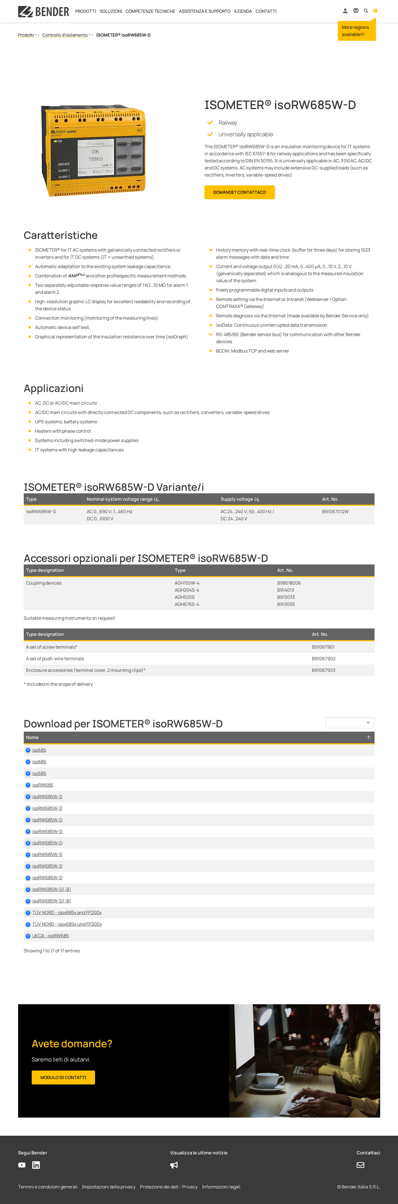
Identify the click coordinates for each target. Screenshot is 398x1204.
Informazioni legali (221, 1187)
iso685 (33, 750)
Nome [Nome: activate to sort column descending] (32, 737)
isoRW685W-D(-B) (45, 889)
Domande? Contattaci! (239, 192)
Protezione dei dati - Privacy (168, 1187)
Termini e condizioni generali (48, 1187)
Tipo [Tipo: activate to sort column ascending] (124, 737)
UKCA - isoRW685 (44, 936)
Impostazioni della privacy (108, 1187)
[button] (366, 10)
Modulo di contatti (63, 1077)
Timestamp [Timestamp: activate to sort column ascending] (294, 737)
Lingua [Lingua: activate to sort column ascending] (257, 737)
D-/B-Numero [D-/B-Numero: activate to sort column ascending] (341, 737)
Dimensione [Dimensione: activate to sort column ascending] (216, 737)
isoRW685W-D (41, 796)
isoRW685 (36, 785)
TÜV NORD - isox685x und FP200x (61, 924)
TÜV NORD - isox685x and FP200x (60, 912)
